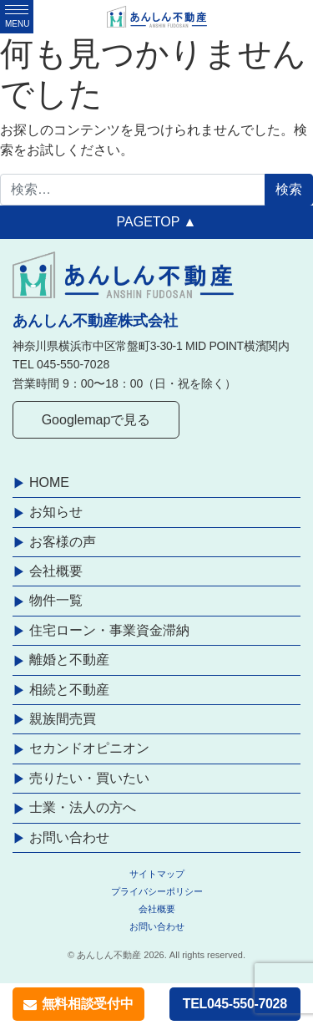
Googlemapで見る (96, 420)
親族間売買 (62, 719)
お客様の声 (62, 542)
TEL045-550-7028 (235, 1004)
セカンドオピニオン (89, 748)
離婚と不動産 (69, 659)
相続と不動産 (69, 689)
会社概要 (56, 571)
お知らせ (56, 512)
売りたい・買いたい (89, 778)
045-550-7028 (73, 364)
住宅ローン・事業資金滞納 (109, 630)
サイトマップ (156, 874)
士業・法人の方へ (82, 807)
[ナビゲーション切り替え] (16, 16)
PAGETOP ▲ (157, 222)
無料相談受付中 (78, 1004)
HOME (49, 482)
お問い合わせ (69, 837)
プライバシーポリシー (157, 891)
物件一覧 (56, 600)
